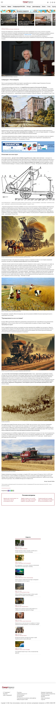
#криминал (25, 560)
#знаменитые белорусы (9, 40)
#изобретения (16, 40)
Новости (3, 6)
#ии (24, 574)
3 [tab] (28, 26)
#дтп (21, 618)
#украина (21, 560)
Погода (29, 6)
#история (3, 40)
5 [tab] (32, 26)
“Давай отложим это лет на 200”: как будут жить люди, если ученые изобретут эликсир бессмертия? (28, 511)
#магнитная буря (30, 589)
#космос (25, 589)
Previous (1, 19)
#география (27, 661)
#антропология (28, 632)
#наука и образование (19, 574)
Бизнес (44, 6)
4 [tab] (30, 26)
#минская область (25, 618)
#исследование (28, 574)
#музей (25, 647)
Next (54, 19)
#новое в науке (22, 632)
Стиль (48, 6)
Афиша (9, 6)
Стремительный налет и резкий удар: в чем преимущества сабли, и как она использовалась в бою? (46, 511)
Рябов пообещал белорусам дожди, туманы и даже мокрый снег (8, 22)
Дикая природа (36, 6)
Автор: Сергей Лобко (5, 38)
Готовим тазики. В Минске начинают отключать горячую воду (43, 22)
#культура (21, 647)
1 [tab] (25, 26)
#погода (21, 603)
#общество (17, 560)
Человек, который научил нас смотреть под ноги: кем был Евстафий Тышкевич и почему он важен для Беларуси (26, 23)
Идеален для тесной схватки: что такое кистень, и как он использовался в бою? (11, 511)
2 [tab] (26, 26)
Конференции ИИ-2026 (19, 6)
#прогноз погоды (26, 603)
